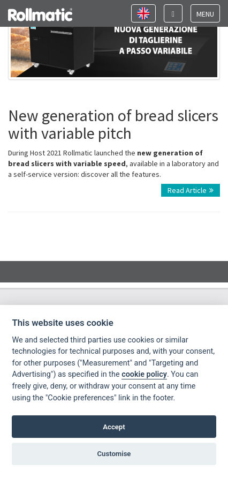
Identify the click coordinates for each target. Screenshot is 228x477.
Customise (114, 454)
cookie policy (144, 374)
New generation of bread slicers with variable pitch (113, 124)
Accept (114, 427)
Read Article (191, 190)
